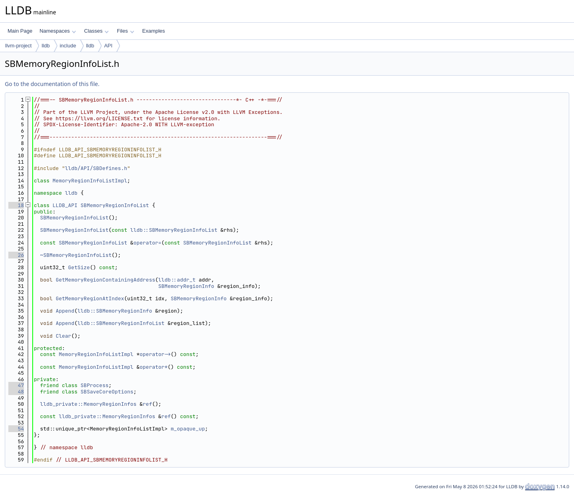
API (108, 46)
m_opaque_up (188, 428)
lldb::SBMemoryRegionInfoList (173, 230)
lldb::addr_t (177, 279)
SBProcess (94, 385)
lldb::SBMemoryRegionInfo (114, 310)
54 (16, 428)
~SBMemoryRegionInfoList (76, 255)
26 (16, 255)
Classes (96, 31)
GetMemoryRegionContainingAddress (105, 279)
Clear (63, 336)
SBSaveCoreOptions (107, 391)
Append (65, 310)
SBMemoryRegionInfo (186, 286)
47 (16, 385)
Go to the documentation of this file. (52, 84)
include (68, 46)
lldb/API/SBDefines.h (96, 168)
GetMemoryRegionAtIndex (90, 298)
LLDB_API (65, 205)
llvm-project (18, 46)
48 (16, 391)
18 (16, 205)
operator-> (155, 354)
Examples (153, 31)
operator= (147, 242)
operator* (153, 367)
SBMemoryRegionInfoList (115, 205)
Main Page (20, 31)
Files (125, 31)
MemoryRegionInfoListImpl (90, 180)
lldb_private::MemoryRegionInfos (88, 404)
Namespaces (57, 31)
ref (147, 404)
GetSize (79, 267)
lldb (45, 46)
